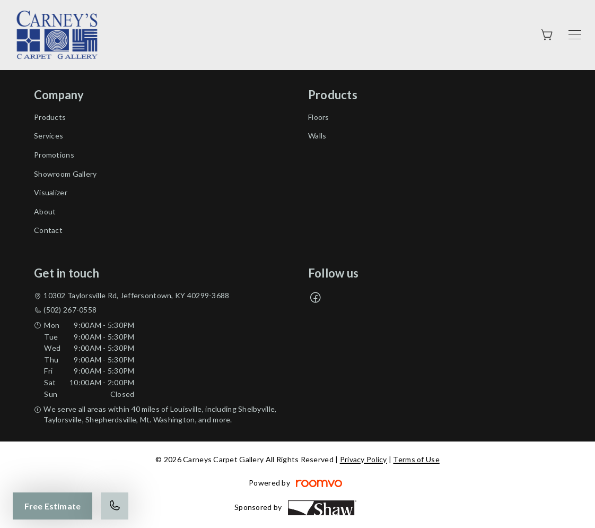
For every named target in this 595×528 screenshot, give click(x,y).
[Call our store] (114, 506)
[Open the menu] (574, 35)
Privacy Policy (363, 459)
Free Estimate (52, 506)
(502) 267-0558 (70, 309)
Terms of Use (416, 459)
